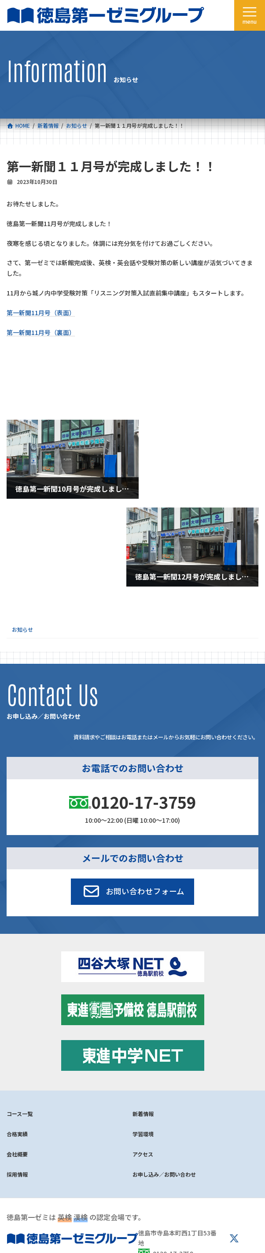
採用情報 (17, 1174)
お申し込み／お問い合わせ (164, 1174)
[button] (133, 892)
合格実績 (17, 1134)
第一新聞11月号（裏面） (41, 332)
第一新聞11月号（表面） (41, 312)
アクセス (142, 1154)
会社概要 (17, 1154)
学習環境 (143, 1134)
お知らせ (22, 630)
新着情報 (143, 1113)
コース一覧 (20, 1113)
